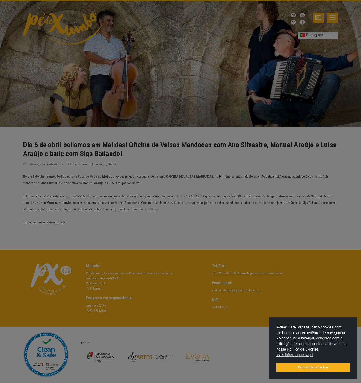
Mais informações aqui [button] (294, 355)
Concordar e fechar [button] (313, 367)
